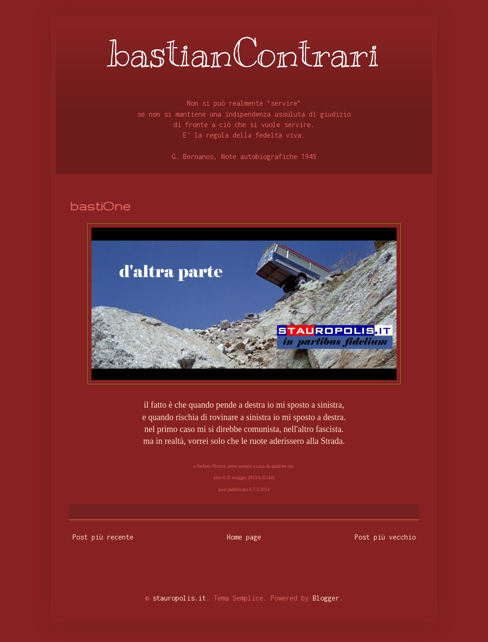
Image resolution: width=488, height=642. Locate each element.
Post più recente (102, 537)
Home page (244, 537)
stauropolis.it (179, 598)
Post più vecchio (385, 537)
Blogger (326, 598)
